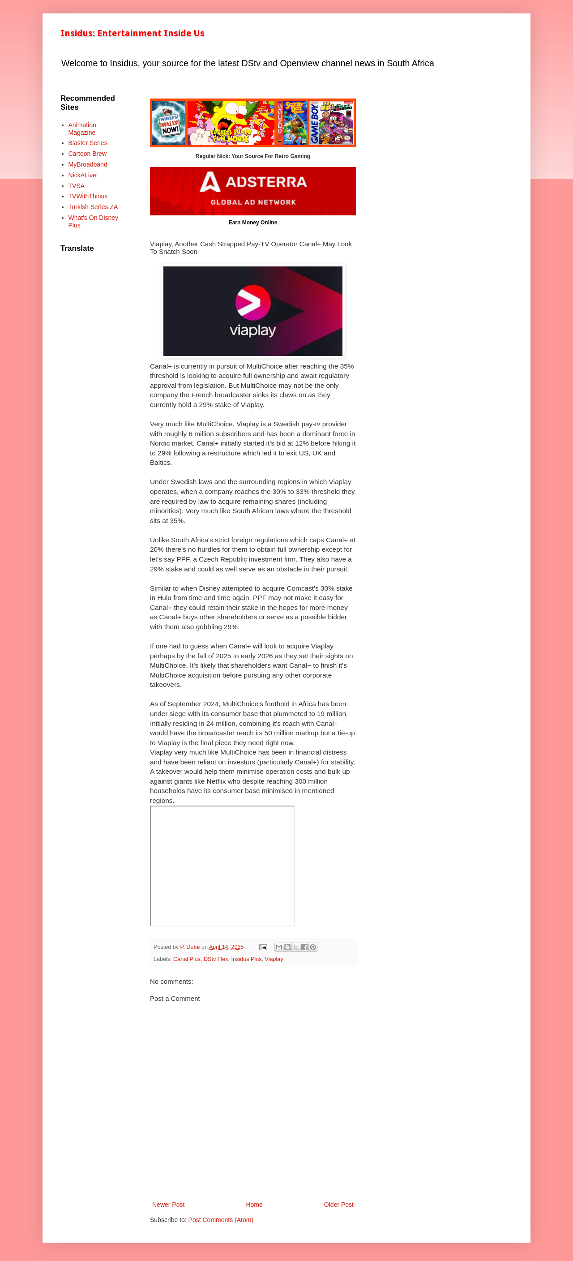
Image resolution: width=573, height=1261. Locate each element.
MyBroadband (87, 164)
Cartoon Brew (87, 153)
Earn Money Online (253, 222)
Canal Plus (187, 959)
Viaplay (274, 959)
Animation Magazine (82, 128)
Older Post (339, 1204)
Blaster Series (87, 142)
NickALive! (83, 175)
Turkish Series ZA (93, 206)
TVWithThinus (88, 196)
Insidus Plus (246, 959)
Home (254, 1204)
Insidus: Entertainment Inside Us (132, 33)
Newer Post (168, 1204)
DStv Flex (216, 959)
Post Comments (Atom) (220, 1219)
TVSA (76, 185)
